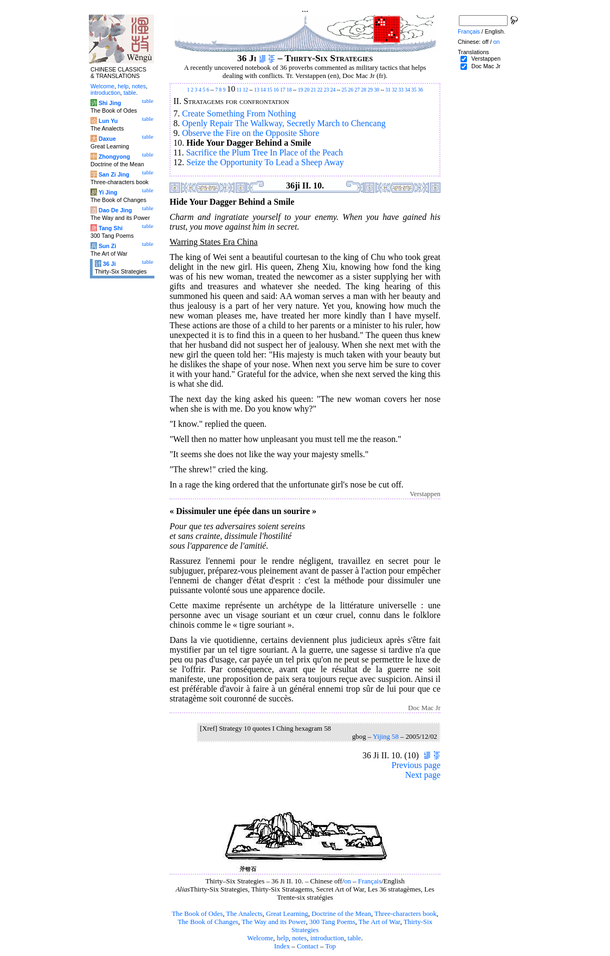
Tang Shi (110, 228)
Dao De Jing (115, 210)
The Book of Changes (208, 922)
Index (282, 946)
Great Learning (287, 914)
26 (351, 90)
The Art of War (379, 922)
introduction (327, 938)
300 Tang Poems (332, 922)
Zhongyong (114, 156)
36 (420, 90)
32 (394, 90)
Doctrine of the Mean (341, 914)
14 (263, 90)
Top (330, 946)
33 (401, 90)
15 (269, 90)
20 (307, 90)
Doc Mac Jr (486, 66)
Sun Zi (107, 246)
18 (289, 90)
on (347, 881)
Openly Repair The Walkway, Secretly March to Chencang (284, 123)
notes (299, 938)
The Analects (244, 914)
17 (282, 90)
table (354, 938)
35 (414, 90)
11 (239, 90)
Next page (422, 774)
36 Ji (109, 264)
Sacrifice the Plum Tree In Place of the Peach (264, 152)
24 (333, 90)
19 (300, 90)
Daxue (107, 138)
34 (407, 90)
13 (256, 90)
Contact (308, 946)
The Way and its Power (274, 922)
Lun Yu (108, 121)
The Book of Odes (197, 914)
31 (388, 90)
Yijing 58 (386, 736)
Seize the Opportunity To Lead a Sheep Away (265, 162)
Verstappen (486, 58)
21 (313, 90)
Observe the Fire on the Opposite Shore (250, 133)
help (283, 938)
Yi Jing (108, 192)
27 (357, 90)
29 (370, 90)
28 (364, 90)
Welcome (260, 938)
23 (326, 90)
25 (344, 90)
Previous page (416, 765)
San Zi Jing (114, 174)
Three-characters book (405, 914)
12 (245, 90)
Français (369, 881)
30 (377, 90)
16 (276, 90)
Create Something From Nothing (239, 113)
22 (320, 90)
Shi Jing (110, 103)
